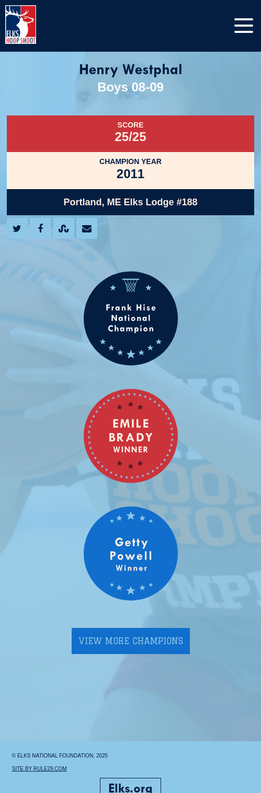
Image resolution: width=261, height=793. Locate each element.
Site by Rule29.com (39, 769)
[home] (31, 25)
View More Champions (130, 641)
